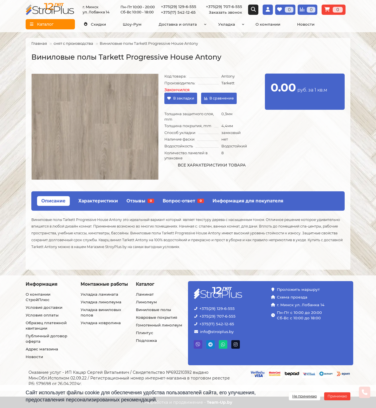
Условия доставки (44, 307)
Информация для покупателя (247, 201)
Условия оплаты (42, 315)
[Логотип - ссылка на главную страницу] (232, 293)
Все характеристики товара (212, 165)
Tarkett (227, 83)
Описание (53, 201)
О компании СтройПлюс (38, 297)
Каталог (145, 284)
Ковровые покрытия (156, 317)
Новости (305, 24)
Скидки (94, 24)
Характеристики (98, 201)
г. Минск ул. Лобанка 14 (300, 305)
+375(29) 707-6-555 (224, 6)
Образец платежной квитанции (46, 325)
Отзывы (140, 201)
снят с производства (73, 43)
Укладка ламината (99, 294)
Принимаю (337, 396)
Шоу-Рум (132, 24)
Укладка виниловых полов (101, 312)
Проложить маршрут (298, 289)
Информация (42, 284)
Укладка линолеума (101, 302)
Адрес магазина (42, 349)
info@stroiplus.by (217, 331)
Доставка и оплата (178, 24)
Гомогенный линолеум (159, 325)
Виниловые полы (153, 309)
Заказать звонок (225, 12)
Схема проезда (292, 297)
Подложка (146, 340)
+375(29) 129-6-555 (178, 6)
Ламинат (145, 294)
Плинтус (144, 332)
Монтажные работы (104, 284)
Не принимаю (304, 396)
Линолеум (146, 302)
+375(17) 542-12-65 (178, 12)
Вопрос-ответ (183, 201)
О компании (268, 24)
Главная (39, 43)
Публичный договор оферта (46, 339)
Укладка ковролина (101, 322)
